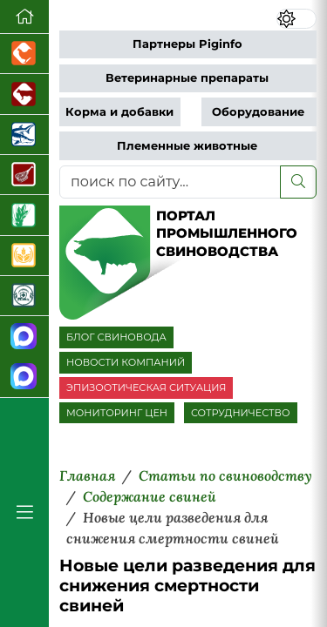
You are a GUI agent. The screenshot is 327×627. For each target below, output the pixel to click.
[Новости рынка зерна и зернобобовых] (24, 215)
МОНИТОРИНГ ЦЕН (116, 413)
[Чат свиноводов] (24, 377)
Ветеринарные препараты (187, 77)
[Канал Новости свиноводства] (24, 336)
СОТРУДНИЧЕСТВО (240, 413)
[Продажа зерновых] (24, 256)
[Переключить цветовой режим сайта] (296, 19)
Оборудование (258, 111)
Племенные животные (187, 145)
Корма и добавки (119, 111)
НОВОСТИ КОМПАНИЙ (125, 362)
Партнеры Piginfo (187, 44)
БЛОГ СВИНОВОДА (116, 337)
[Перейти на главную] (24, 17)
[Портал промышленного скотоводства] (24, 94)
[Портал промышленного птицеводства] (24, 54)
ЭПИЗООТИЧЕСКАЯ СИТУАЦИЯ (146, 387)
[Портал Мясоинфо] (24, 175)
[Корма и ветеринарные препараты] (24, 296)
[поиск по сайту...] (170, 182)
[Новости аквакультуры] (24, 135)
